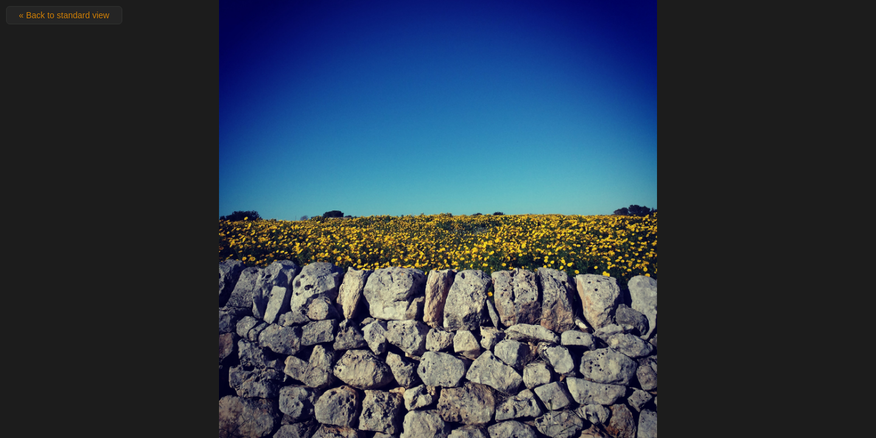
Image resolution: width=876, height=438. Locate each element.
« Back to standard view (64, 15)
